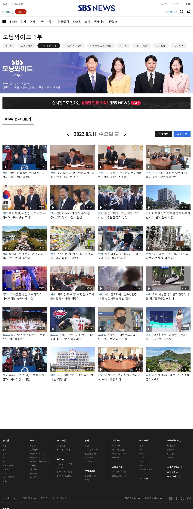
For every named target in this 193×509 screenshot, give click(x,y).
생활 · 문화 (7, 465)
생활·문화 (63, 21)
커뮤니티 (171, 453)
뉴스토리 (160, 45)
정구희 (48, 87)
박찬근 (23, 87)
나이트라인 (141, 45)
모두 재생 (182, 133)
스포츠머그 (117, 445)
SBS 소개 (9, 498)
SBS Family (132, 498)
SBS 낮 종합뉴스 (65, 475)
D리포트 (89, 461)
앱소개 (142, 461)
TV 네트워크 (8, 477)
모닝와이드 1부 (49, 45)
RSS (141, 465)
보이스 (60, 468)
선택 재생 (163, 133)
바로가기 (143, 439)
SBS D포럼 (173, 476)
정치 (23, 21)
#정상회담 (171, 11)
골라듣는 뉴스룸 (65, 464)
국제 (51, 21)
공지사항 (143, 478)
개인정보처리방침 (60, 498)
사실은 (88, 445)
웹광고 (44, 498)
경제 (32, 21)
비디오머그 (117, 439)
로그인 (164, 3)
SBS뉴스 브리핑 (65, 472)
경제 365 (89, 457)
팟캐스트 (171, 449)
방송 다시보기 (18, 119)
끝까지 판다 (90, 475)
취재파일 (99, 21)
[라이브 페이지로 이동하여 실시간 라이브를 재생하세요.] (21, 11)
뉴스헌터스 (26, 45)
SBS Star (172, 471)
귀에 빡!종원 (118, 449)
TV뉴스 (113, 21)
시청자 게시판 (146, 469)
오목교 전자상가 (120, 475)
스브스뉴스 (117, 466)
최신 (4, 445)
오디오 (60, 458)
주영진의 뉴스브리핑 (100, 45)
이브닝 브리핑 (64, 449)
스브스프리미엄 (174, 439)
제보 (141, 449)
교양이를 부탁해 (120, 453)
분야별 (5, 439)
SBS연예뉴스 (174, 466)
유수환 (56, 87)
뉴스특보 (178, 45)
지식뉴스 (171, 445)
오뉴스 (123, 45)
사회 (41, 21)
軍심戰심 (61, 445)
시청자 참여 (28, 498)
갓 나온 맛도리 (119, 472)
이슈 (4, 481)
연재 (87, 439)
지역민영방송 (153, 498)
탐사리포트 (90, 470)
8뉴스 (13, 21)
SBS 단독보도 (91, 449)
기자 (141, 457)
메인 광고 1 (96, 400)
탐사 (87, 479)
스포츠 (77, 21)
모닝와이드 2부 (73, 45)
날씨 (141, 445)
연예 (87, 21)
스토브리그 (117, 457)
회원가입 (177, 3)
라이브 (142, 453)
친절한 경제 (90, 453)
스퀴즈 (170, 457)
